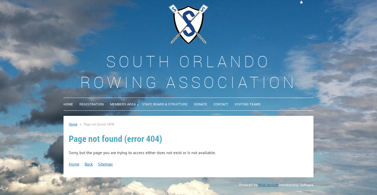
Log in (309, 2)
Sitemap (105, 164)
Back (89, 164)
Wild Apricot (268, 185)
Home (73, 124)
